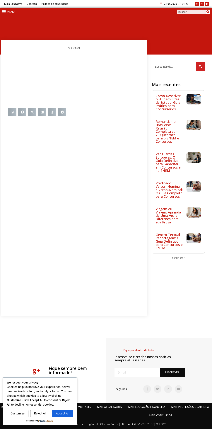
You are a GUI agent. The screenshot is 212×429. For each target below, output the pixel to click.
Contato (32, 4)
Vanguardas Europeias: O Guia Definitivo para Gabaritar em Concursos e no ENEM (168, 162)
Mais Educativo (13, 4)
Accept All (62, 413)
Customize (18, 413)
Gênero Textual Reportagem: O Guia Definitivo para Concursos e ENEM (169, 241)
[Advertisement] (74, 78)
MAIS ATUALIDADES (109, 407)
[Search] (208, 12)
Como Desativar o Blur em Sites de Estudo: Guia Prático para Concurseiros (168, 102)
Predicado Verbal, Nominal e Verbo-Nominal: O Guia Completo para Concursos (169, 190)
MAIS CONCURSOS (160, 415)
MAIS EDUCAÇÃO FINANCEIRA (146, 407)
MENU (11, 11)
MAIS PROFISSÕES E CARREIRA (190, 407)
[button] (12, 112)
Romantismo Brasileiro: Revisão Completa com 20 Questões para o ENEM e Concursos (167, 131)
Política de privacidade (54, 4)
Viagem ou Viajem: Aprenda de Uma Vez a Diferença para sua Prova (168, 215)
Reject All (40, 413)
